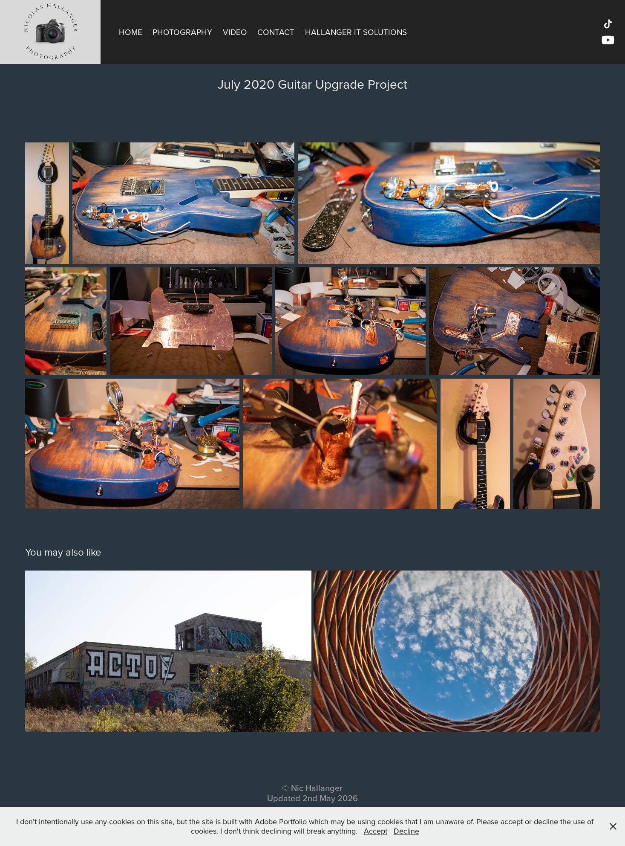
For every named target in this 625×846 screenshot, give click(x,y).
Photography (182, 32)
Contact (275, 32)
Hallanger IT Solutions (356, 32)
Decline (406, 831)
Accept (375, 831)
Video (235, 32)
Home (130, 32)
